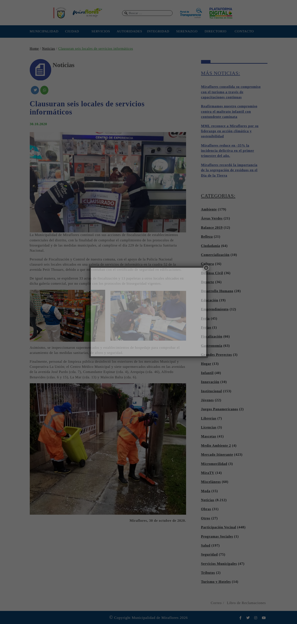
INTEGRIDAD (158, 31)
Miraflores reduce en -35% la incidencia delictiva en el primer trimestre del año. (227, 151)
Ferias (206, 327)
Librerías (208, 418)
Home (34, 49)
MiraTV (207, 473)
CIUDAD (72, 31)
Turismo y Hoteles (216, 582)
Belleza (207, 237)
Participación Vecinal (218, 527)
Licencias (208, 427)
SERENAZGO (187, 31)
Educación (209, 300)
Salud (205, 545)
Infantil (207, 373)
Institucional (211, 391)
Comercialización (215, 255)
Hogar (206, 364)
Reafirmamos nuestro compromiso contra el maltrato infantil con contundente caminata (229, 111)
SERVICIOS (100, 31)
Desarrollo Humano (217, 291)
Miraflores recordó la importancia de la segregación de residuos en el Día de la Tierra (229, 170)
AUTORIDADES (129, 31)
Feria (205, 318)
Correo (216, 603)
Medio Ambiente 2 (216, 446)
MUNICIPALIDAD (43, 31)
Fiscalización (211, 336)
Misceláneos (211, 482)
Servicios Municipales (219, 564)
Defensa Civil (212, 273)
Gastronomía (211, 346)
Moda (205, 491)
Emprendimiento (215, 309)
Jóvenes (207, 400)
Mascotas (208, 436)
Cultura (207, 264)
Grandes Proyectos (216, 355)
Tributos (208, 573)
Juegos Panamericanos (219, 409)
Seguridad (209, 554)
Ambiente (209, 209)
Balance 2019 (212, 228)
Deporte (207, 282)
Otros (205, 518)
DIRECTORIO (215, 31)
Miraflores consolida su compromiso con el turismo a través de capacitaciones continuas (231, 92)
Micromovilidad (214, 464)
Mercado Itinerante (217, 455)
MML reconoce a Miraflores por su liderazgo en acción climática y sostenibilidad (230, 131)
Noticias (48, 49)
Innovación (210, 382)
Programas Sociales (217, 536)
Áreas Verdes (212, 218)
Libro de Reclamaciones (246, 603)
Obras (206, 509)
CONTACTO (244, 31)
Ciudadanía (210, 246)
